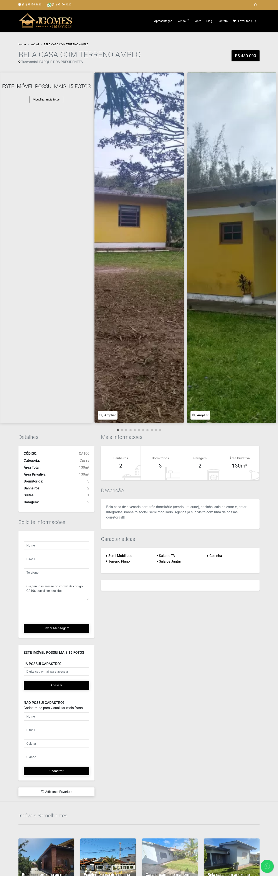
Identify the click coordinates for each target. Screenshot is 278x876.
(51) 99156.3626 (59, 5)
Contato (221, 21)
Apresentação (160, 21)
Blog (208, 21)
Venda (179, 21)
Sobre (195, 21)
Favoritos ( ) (244, 21)
